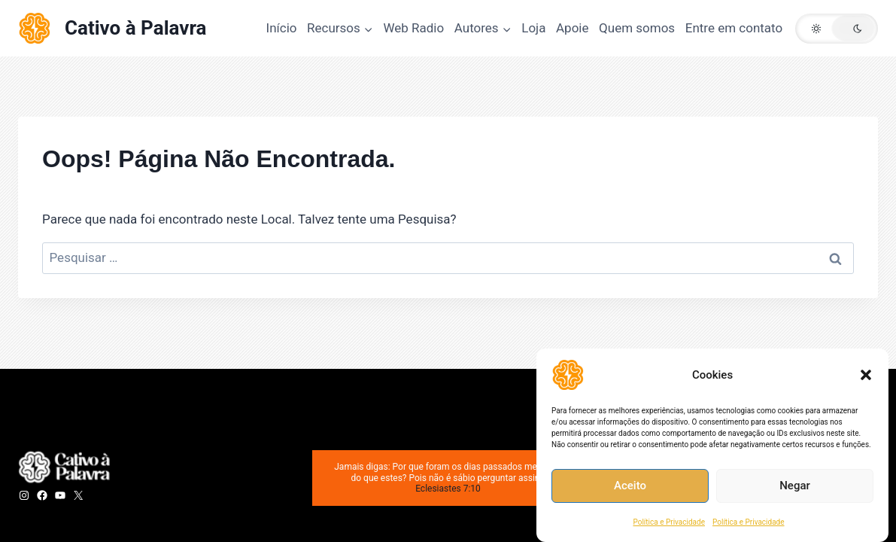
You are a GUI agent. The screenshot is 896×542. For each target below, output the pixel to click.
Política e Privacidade (669, 522)
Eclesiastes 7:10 (448, 488)
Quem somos (637, 27)
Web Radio (413, 27)
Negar (794, 486)
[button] (865, 374)
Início (281, 27)
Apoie (572, 27)
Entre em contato (733, 27)
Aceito (630, 486)
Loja (533, 27)
